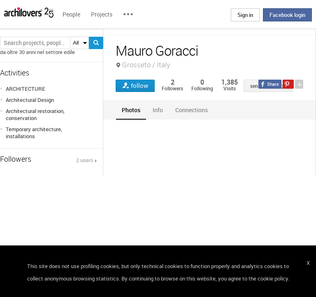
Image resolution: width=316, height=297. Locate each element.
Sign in (245, 15)
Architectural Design (30, 100)
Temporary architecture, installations (34, 132)
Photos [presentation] (131, 110)
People (71, 14)
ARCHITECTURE (25, 88)
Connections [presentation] (191, 110)
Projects (101, 14)
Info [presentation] (158, 110)
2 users (84, 160)
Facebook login (287, 15)
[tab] (131, 110)
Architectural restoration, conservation (35, 114)
